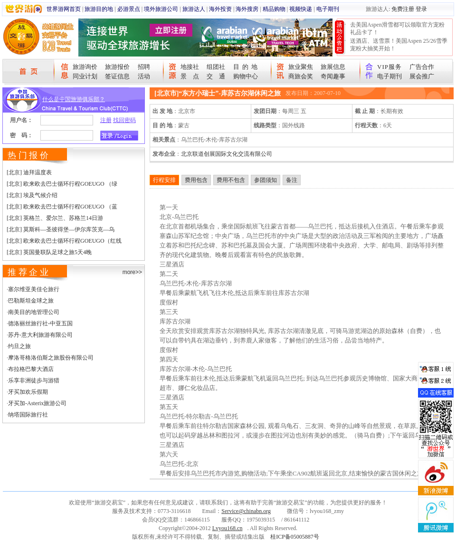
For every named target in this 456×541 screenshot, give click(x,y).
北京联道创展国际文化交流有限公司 (226, 154)
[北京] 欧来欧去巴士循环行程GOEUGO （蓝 (62, 206)
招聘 (144, 66)
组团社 (216, 66)
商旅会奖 (300, 76)
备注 (291, 180)
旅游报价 (117, 66)
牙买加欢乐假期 (28, 392)
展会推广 (421, 76)
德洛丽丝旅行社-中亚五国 (40, 323)
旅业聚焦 (300, 66)
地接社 (189, 66)
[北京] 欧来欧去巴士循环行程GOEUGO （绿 (62, 183)
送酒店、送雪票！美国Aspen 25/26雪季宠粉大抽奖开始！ (398, 45)
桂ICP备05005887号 (294, 536)
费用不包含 (231, 180)
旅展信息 (333, 66)
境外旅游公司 (161, 9)
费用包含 (196, 180)
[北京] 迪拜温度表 (29, 172)
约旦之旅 (19, 346)
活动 (144, 76)
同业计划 (85, 76)
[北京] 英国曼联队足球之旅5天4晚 (49, 252)
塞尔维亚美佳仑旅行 (33, 289)
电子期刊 (327, 9)
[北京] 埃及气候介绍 (32, 195)
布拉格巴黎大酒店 (31, 369)
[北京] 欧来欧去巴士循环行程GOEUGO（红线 (64, 240)
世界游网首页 (64, 9)
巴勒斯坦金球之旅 (31, 300)
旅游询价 (85, 66)
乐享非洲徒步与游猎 (33, 380)
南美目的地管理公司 (33, 312)
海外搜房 (247, 9)
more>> (132, 272)
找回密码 (124, 120)
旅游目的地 (99, 9)
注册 (106, 120)
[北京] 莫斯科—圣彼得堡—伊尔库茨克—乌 (60, 229)
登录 (421, 9)
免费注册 (402, 9)
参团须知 (265, 180)
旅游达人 (193, 9)
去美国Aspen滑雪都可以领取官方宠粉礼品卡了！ (397, 28)
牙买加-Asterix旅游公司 (37, 403)
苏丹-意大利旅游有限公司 (40, 335)
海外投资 (220, 9)
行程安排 (164, 180)
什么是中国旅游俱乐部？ (73, 99)
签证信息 (117, 76)
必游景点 (128, 9)
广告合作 (421, 66)
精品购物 (274, 9)
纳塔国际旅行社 (28, 414)
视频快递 (300, 9)
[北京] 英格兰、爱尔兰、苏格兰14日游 (55, 218)
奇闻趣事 (333, 76)
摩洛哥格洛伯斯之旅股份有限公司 (51, 357)
